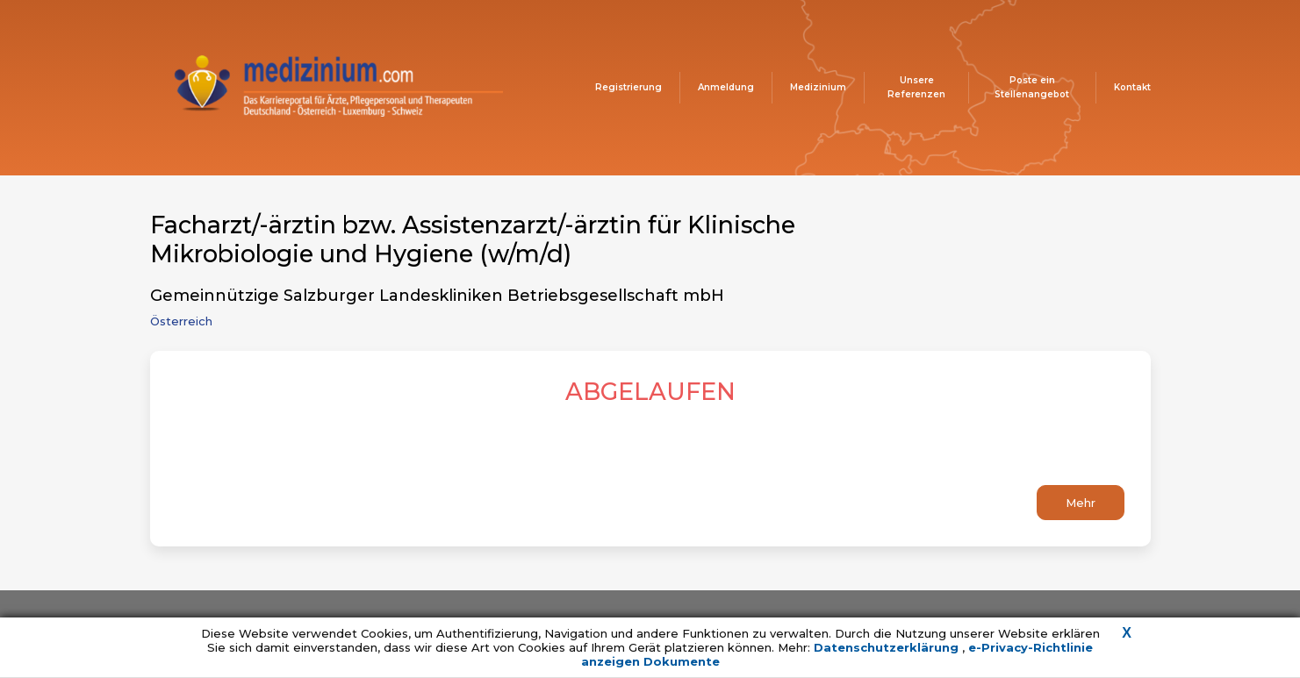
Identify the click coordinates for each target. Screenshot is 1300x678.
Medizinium (818, 87)
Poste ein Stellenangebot (1032, 87)
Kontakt (1132, 87)
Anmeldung (726, 87)
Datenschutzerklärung (888, 647)
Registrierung (628, 87)
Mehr (1080, 503)
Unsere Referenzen (916, 87)
